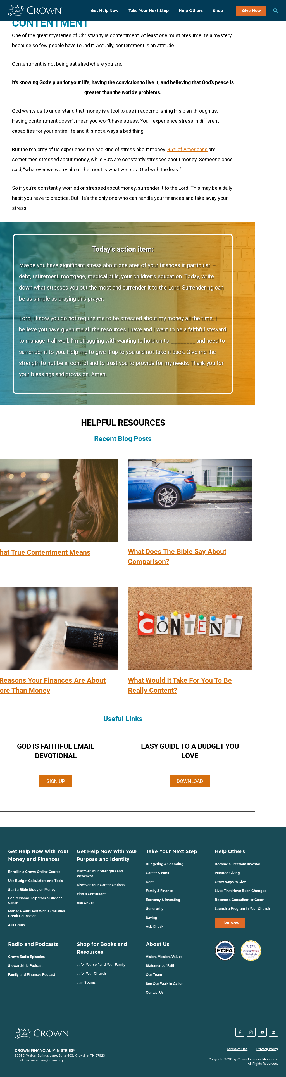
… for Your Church (91, 973)
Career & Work (157, 872)
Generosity (154, 908)
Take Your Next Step (148, 10)
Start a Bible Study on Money (32, 889)
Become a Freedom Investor (237, 864)
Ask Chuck (17, 924)
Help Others (191, 10)
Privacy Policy (267, 1049)
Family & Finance (159, 890)
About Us (157, 944)
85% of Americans (187, 149)
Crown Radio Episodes (26, 956)
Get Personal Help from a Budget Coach (35, 900)
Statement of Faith (160, 965)
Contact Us (154, 992)
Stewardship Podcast (25, 965)
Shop (218, 10)
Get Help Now (104, 10)
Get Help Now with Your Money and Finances (38, 855)
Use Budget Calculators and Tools (35, 880)
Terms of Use (237, 1049)
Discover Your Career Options (101, 885)
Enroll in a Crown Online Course (34, 871)
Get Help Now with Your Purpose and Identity (107, 855)
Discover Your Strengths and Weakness (100, 873)
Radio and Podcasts (33, 944)
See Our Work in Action (164, 983)
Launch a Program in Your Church (242, 908)
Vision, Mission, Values (164, 956)
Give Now (251, 10)
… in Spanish (87, 982)
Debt (150, 881)
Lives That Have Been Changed (241, 890)
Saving (151, 917)
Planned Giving (227, 872)
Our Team (154, 974)
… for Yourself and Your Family (101, 964)
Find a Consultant (91, 893)
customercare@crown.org (44, 1060)
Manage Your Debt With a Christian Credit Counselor (36, 913)
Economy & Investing (163, 899)
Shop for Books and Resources (102, 948)
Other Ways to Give (230, 881)
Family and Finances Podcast (31, 974)
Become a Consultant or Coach (240, 899)
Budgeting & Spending (164, 864)
